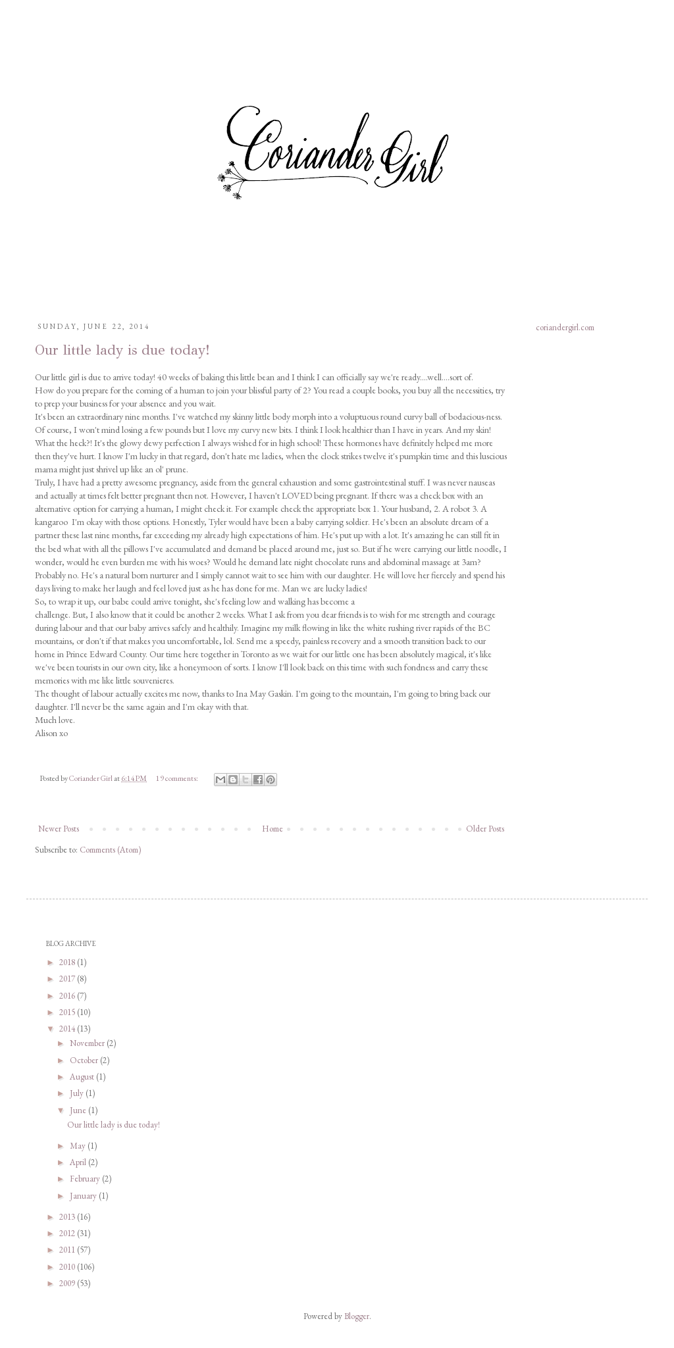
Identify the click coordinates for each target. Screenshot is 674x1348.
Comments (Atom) (110, 849)
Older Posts (485, 828)
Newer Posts (58, 828)
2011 (68, 1249)
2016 (68, 995)
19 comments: (177, 778)
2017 (68, 978)
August (83, 1076)
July (78, 1093)
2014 (68, 1028)
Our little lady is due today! (122, 350)
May (79, 1145)
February (86, 1178)
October (85, 1060)
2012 (68, 1233)
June (79, 1110)
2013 (68, 1216)
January (84, 1195)
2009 (68, 1283)
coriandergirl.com (565, 327)
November (88, 1043)
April (79, 1162)
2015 (68, 1012)
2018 (68, 962)
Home (272, 828)
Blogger (356, 1316)
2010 (68, 1266)
